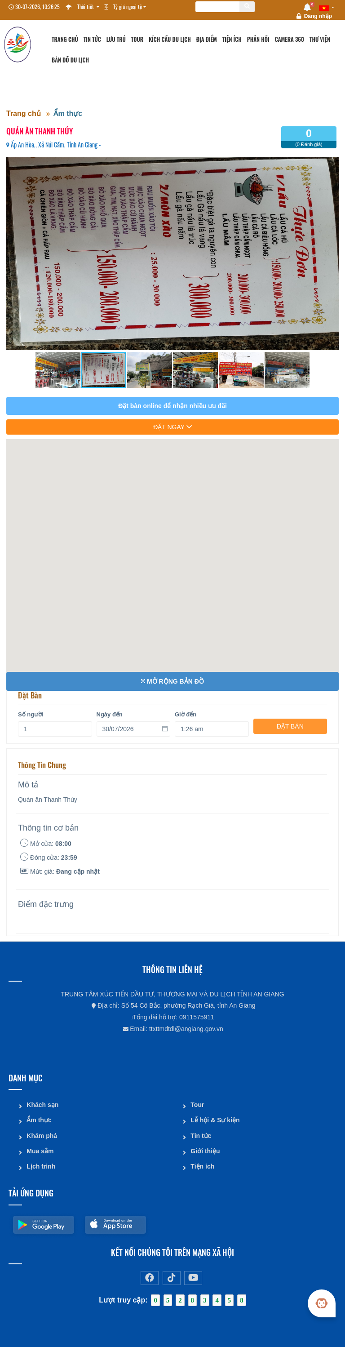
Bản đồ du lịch (70, 60)
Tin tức (92, 39)
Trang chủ (65, 39)
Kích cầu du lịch (170, 39)
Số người (31, 709)
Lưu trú (116, 39)
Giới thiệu (205, 1150)
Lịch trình (41, 1165)
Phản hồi (258, 39)
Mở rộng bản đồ (172, 681)
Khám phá (42, 1134)
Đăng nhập (318, 16)
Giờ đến (185, 709)
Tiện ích (232, 39)
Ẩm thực (67, 113)
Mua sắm (40, 1150)
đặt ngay (172, 427)
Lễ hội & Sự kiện (214, 1119)
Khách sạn (42, 1104)
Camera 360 (289, 39)
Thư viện (320, 39)
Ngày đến (110, 709)
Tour (137, 39)
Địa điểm (206, 39)
